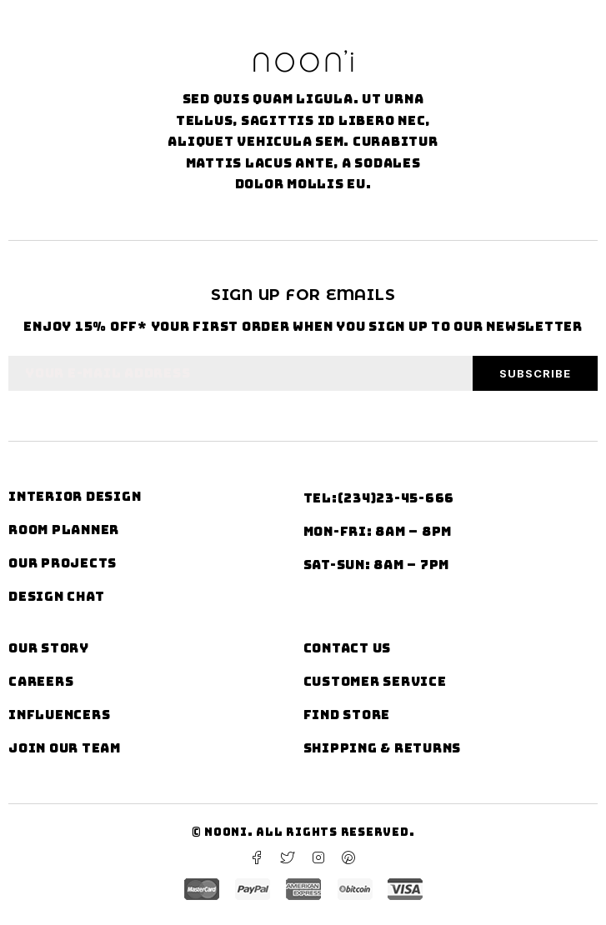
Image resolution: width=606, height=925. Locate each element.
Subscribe (535, 373)
